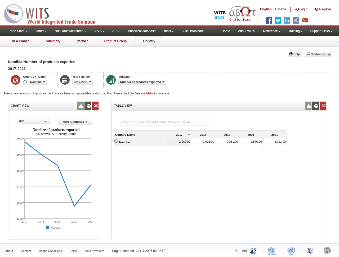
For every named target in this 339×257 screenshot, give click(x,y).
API (116, 31)
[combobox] (33, 121)
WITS (53, 13)
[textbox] (165, 122)
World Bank (328, 250)
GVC (99, 31)
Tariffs (41, 31)
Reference (271, 31)
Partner (82, 41)
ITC (254, 250)
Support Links (321, 31)
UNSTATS (291, 250)
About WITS (246, 31)
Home (226, 31)
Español (281, 9)
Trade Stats (18, 31)
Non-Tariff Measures (71, 31)
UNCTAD (272, 250)
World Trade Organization (310, 250)
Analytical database (141, 31)
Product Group (115, 41)
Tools (168, 31)
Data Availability (144, 93)
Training (295, 31)
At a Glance (20, 41)
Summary (53, 41)
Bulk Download (192, 31)
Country (149, 41)
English (265, 9)
